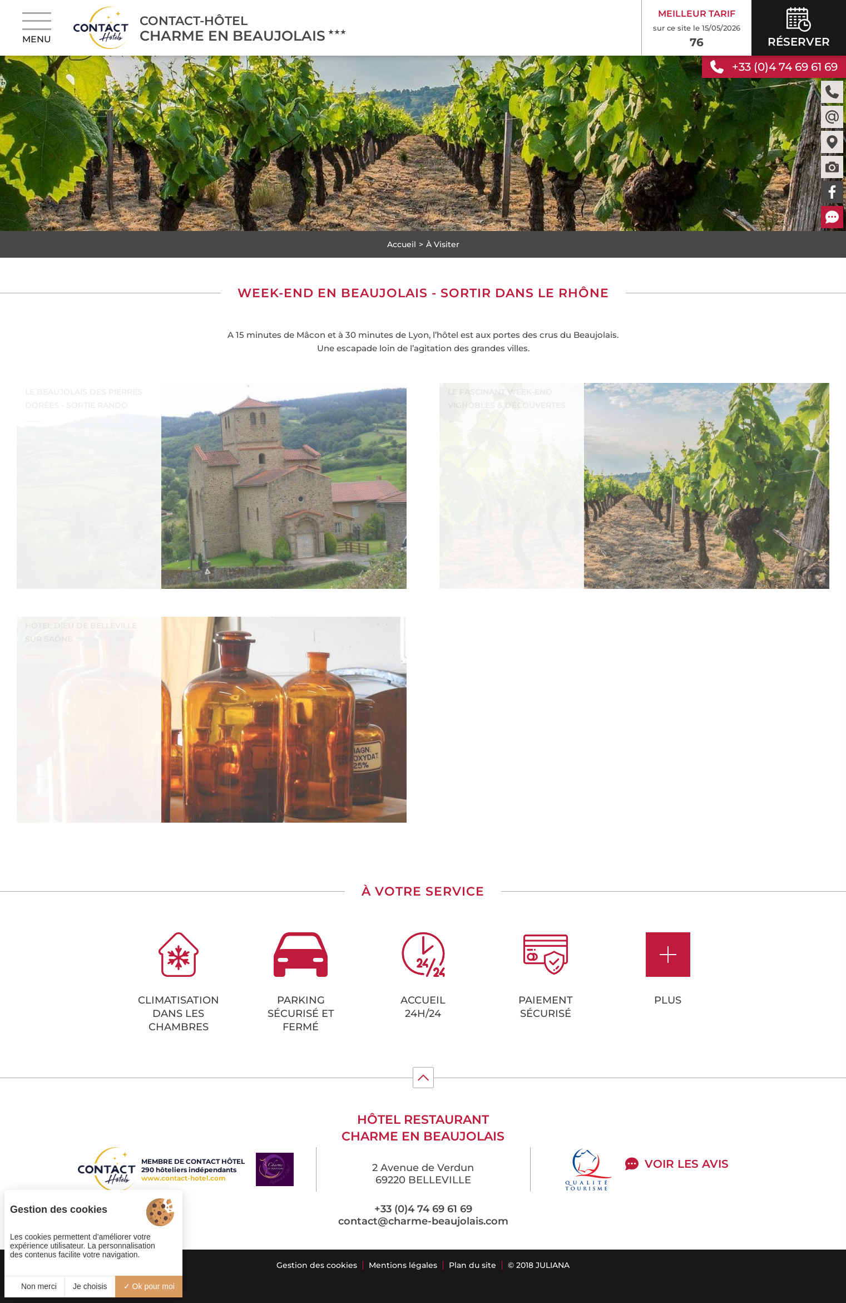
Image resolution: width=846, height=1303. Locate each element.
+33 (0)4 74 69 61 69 (423, 1209)
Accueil (401, 244)
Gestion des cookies (316, 1265)
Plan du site (472, 1265)
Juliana (553, 1265)
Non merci (34, 1286)
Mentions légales (403, 1265)
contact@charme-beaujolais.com (423, 1221)
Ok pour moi (149, 1286)
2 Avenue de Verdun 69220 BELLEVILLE (423, 1174)
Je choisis (90, 1286)
